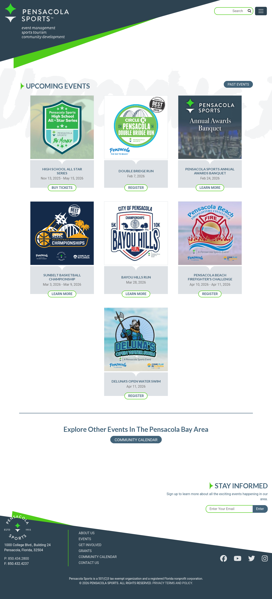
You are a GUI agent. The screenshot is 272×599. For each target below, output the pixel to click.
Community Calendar (136, 439)
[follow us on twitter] (251, 559)
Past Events (238, 84)
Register (136, 188)
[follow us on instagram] (265, 559)
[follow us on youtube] (237, 559)
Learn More (210, 188)
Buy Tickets (62, 188)
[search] (249, 11)
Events (85, 539)
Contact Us (89, 563)
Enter (260, 509)
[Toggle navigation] (261, 11)
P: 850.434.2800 (16, 559)
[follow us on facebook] (223, 559)
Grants (85, 551)
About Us (87, 533)
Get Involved (90, 545)
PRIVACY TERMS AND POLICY (172, 583)
